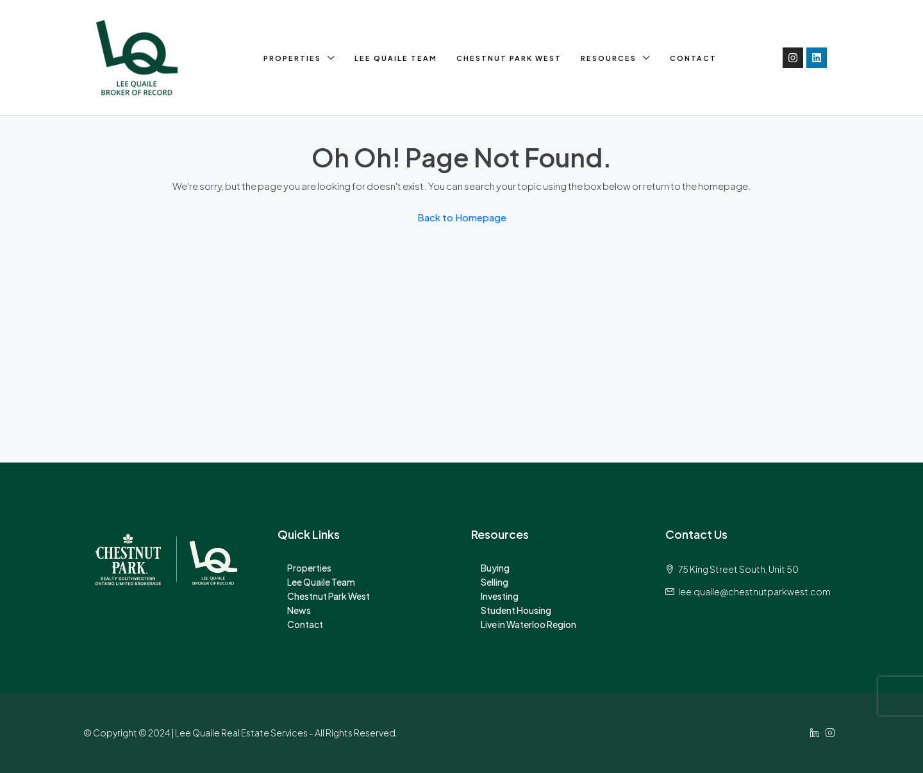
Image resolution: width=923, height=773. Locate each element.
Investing (500, 596)
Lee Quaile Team (395, 58)
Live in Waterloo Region (528, 624)
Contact (693, 58)
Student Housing (516, 610)
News (299, 610)
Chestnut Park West (508, 58)
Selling (494, 582)
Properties (292, 58)
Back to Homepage (461, 217)
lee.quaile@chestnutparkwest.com (754, 591)
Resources (608, 58)
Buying (495, 567)
